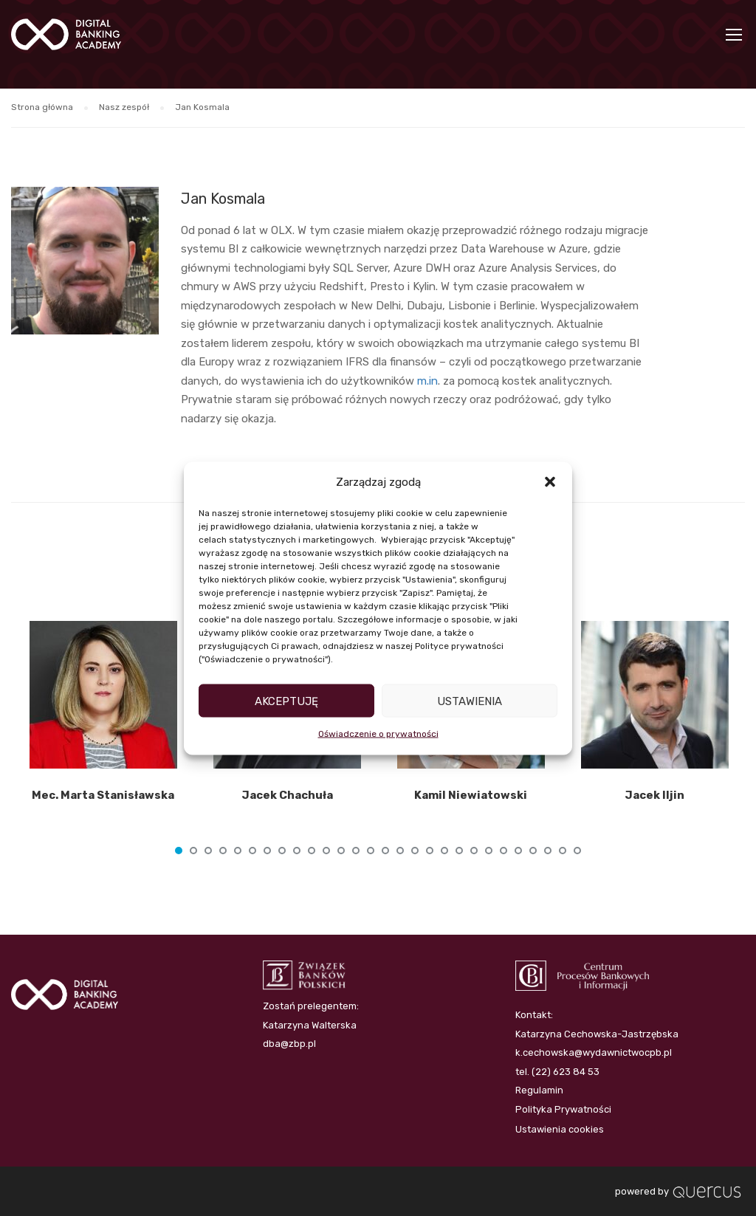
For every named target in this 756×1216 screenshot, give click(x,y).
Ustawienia (469, 700)
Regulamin (539, 1090)
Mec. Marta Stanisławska (103, 795)
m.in (427, 381)
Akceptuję (286, 700)
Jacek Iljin (654, 795)
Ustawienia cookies (559, 1129)
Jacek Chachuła (287, 795)
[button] (550, 482)
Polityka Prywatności (563, 1109)
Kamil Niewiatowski (470, 795)
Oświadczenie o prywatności (378, 734)
